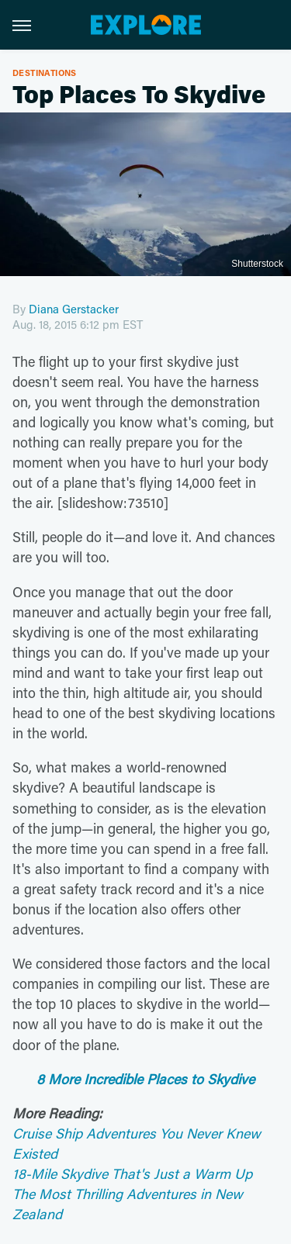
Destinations (44, 72)
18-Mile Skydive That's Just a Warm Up (132, 1173)
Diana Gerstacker (74, 308)
